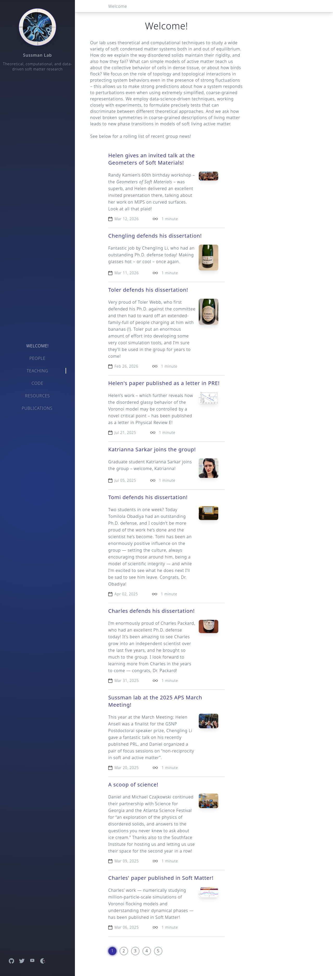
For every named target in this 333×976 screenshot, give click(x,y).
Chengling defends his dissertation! (155, 235)
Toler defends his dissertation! (148, 289)
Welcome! (37, 346)
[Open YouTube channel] (32, 961)
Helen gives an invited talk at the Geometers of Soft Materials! (151, 159)
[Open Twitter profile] (21, 961)
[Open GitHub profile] (11, 961)
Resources (37, 396)
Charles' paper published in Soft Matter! (161, 877)
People (37, 358)
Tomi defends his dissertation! (148, 497)
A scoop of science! (133, 784)
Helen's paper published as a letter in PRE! (164, 383)
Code (37, 383)
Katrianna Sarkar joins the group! (152, 449)
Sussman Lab (37, 55)
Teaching (37, 371)
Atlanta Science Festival (167, 810)
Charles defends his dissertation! (151, 610)
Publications (37, 408)
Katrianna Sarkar (163, 462)
